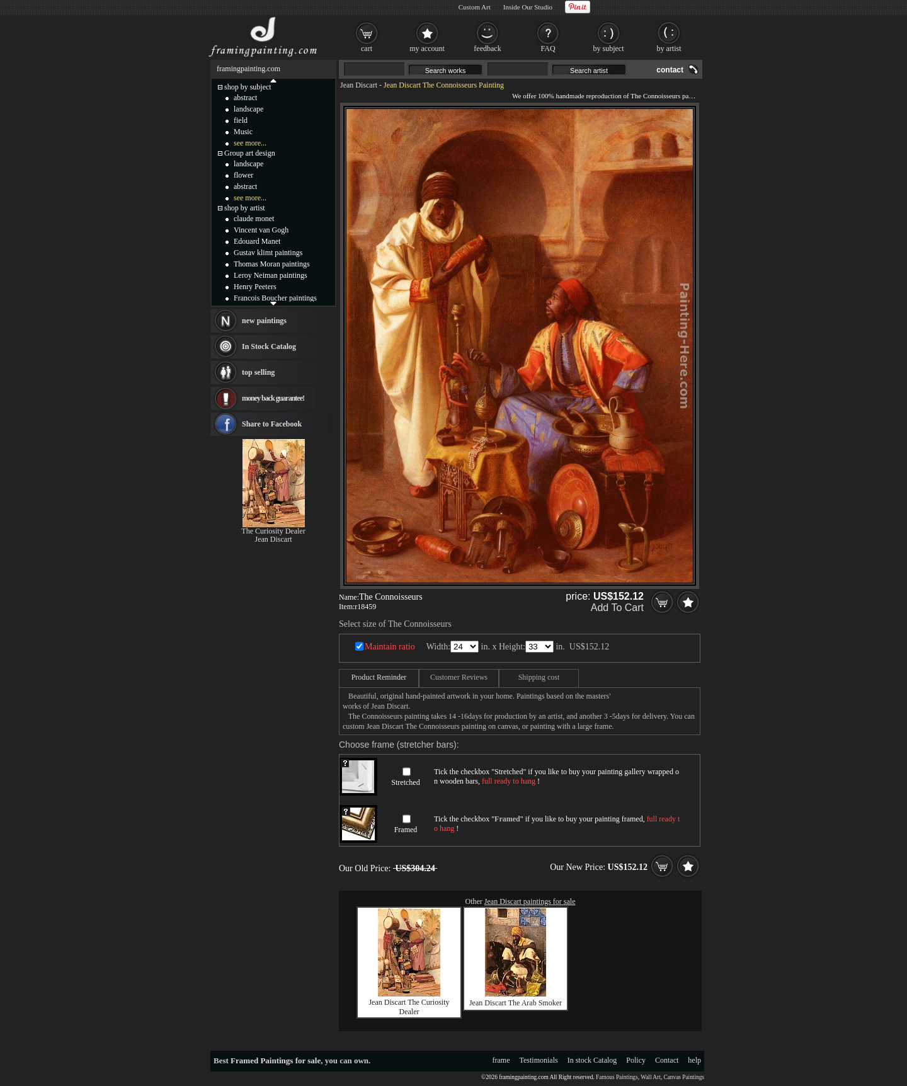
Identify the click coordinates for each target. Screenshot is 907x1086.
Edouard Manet (257, 241)
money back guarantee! (273, 398)
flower (243, 175)
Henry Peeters (255, 286)
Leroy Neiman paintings (270, 275)
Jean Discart (358, 85)
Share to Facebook (272, 424)
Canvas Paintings (683, 1077)
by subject (608, 48)
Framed (406, 829)
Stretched (405, 782)
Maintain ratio (390, 646)
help (694, 1060)
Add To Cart (617, 607)
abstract (245, 97)
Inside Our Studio (527, 7)
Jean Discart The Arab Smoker (515, 1002)
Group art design (249, 153)
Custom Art (475, 7)
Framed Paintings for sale (276, 1060)
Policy (636, 1060)
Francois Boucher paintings (275, 298)
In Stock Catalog (269, 346)
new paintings (264, 320)
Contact (666, 1060)
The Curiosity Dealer (273, 531)
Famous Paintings (617, 1077)
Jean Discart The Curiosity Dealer (408, 1007)
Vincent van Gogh (261, 230)
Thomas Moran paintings (272, 264)
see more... (250, 143)
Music (243, 131)
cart (366, 48)
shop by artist (244, 207)
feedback (487, 48)
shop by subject (247, 87)
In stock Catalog (592, 1060)
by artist (669, 48)
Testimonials (539, 1060)
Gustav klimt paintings (268, 252)
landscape (248, 109)
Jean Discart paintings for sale (530, 901)
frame (501, 1060)
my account (427, 48)
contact (669, 70)
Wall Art (651, 1077)
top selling (258, 372)
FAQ (547, 48)
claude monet (254, 218)
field (241, 120)
